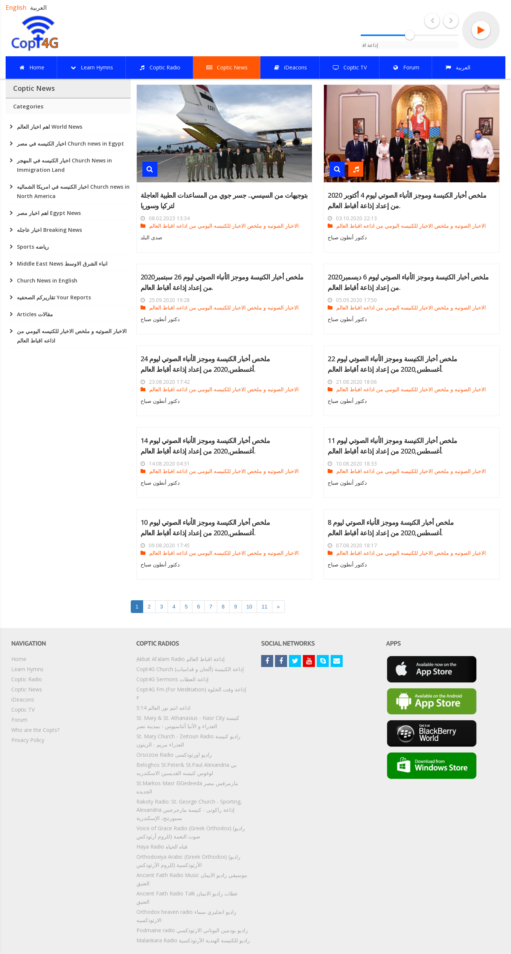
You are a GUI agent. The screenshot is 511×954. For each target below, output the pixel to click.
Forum (19, 719)
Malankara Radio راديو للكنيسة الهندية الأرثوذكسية (193, 940)
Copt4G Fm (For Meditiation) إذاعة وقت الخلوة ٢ (191, 693)
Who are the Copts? (35, 729)
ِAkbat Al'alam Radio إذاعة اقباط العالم (180, 659)
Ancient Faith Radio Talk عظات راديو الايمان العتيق (187, 897)
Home (18, 659)
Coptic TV (23, 709)
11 (265, 607)
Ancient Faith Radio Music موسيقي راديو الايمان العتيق (191, 879)
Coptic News (26, 689)
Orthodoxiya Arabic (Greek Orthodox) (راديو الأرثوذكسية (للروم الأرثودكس (188, 860)
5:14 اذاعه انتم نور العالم (163, 707)
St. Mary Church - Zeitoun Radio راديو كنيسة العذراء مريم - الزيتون (188, 740)
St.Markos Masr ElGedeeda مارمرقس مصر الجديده (187, 787)
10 (249, 607)
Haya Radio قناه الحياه (161, 846)
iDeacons (22, 699)
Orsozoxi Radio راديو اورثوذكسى (174, 754)
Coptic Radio (26, 679)
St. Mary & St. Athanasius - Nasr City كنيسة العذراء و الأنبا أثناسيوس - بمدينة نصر (187, 722)
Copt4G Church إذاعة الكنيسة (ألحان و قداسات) (190, 669)
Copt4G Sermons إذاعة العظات (172, 679)
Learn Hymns (27, 669)
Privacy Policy (27, 740)
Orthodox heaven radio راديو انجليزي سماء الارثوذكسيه (186, 916)
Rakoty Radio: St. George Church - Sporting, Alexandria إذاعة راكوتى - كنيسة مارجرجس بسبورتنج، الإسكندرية (189, 810)
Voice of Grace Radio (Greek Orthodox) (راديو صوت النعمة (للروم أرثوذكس (190, 832)
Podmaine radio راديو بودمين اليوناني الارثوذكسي (192, 930)
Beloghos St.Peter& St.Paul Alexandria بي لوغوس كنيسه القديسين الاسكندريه (186, 769)
